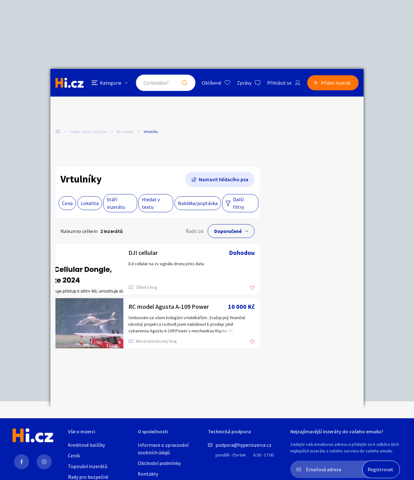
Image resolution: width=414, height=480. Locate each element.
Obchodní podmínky (159, 463)
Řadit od (194, 231)
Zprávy (244, 83)
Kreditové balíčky (86, 445)
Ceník (74, 455)
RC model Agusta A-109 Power (168, 306)
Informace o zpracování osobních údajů (163, 449)
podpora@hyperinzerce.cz (243, 445)
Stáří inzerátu (116, 203)
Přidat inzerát (336, 83)
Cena (67, 203)
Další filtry (238, 203)
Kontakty (148, 474)
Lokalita (90, 203)
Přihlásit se (279, 83)
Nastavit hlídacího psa (223, 179)
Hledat (184, 83)
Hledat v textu (151, 203)
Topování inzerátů (87, 466)
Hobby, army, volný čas (88, 131)
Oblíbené (211, 83)
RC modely (125, 131)
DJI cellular (143, 252)
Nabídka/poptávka (198, 203)
